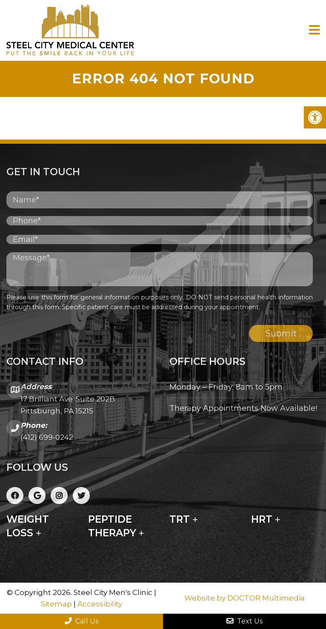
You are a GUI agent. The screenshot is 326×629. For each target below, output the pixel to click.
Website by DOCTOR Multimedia (244, 598)
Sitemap (56, 604)
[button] (315, 117)
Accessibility (99, 604)
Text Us (244, 621)
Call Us (81, 621)
